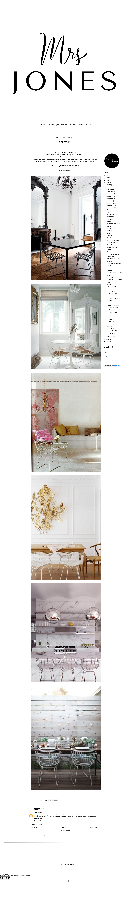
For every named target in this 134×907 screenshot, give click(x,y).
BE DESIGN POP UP (112, 214)
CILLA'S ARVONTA (112, 291)
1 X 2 (108, 282)
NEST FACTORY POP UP (113, 240)
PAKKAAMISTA (111, 219)
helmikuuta (110, 334)
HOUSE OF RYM (111, 301)
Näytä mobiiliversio (64, 831)
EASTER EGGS (110, 217)
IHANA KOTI (110, 256)
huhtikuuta (110, 205)
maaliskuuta (110, 208)
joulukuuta (110, 187)
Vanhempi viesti (94, 827)
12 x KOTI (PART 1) (112, 312)
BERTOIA (109, 226)
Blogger (71, 865)
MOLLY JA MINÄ (111, 228)
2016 (107, 178)
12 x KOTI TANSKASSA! (113, 298)
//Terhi (35, 813)
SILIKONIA (109, 324)
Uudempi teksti (34, 827)
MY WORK (80, 125)
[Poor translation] (7, 878)
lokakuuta (110, 191)
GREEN (109, 289)
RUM (108, 252)
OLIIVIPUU (110, 277)
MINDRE (109, 275)
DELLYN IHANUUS (112, 247)
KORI (108, 233)
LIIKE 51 (109, 296)
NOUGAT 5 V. (110, 284)
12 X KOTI (72, 125)
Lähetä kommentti (37, 824)
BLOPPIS (109, 221)
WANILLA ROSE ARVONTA (114, 263)
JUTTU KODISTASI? (61, 125)
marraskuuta (111, 189)
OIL (108, 210)
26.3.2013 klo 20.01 (39, 820)
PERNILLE (109, 245)
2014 (107, 182)
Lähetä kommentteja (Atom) (40, 835)
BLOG (43, 125)
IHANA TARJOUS (111, 287)
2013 (107, 185)
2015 (107, 180)
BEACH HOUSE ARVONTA (114, 317)
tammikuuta (110, 336)
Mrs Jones (106, 356)
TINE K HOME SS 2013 (113, 254)
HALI (108, 314)
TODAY (109, 266)
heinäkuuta (110, 198)
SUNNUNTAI (110, 231)
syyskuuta (110, 194)
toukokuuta (110, 203)
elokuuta (109, 196)
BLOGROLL (89, 125)
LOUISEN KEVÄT (111, 319)
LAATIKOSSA (110, 321)
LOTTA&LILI (110, 310)
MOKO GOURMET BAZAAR (114, 273)
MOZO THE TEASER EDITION (115, 280)
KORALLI (109, 235)
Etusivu (64, 827)
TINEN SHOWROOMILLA (113, 242)
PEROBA (109, 238)
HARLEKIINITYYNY (112, 294)
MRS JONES (51, 125)
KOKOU (109, 249)
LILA (108, 268)
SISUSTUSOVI (110, 303)
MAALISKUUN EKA (112, 331)
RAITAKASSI (110, 326)
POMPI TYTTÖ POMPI (113, 305)
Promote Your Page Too (110, 360)
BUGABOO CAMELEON (113, 259)
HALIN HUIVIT (111, 329)
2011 (107, 341)
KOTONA (109, 270)
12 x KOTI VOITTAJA (112, 308)
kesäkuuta (110, 201)
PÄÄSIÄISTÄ (110, 212)
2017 (107, 175)
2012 (107, 339)
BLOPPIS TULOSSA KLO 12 (114, 224)
